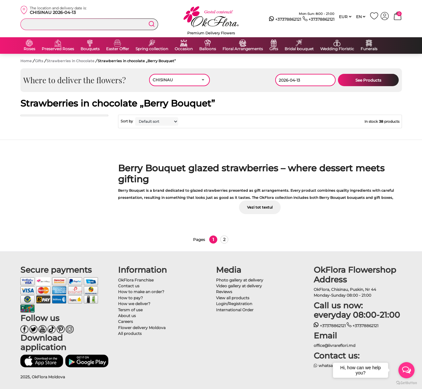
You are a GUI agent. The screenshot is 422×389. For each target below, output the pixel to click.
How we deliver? (134, 303)
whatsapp (326, 365)
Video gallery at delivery (239, 285)
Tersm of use (130, 309)
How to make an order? (141, 291)
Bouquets (90, 49)
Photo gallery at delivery (239, 280)
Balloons (207, 49)
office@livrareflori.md (334, 345)
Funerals (369, 49)
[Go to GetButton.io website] (406, 382)
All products (130, 333)
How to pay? (130, 297)
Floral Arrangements (242, 49)
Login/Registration (234, 303)
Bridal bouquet (299, 49)
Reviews (224, 291)
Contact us (128, 285)
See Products (368, 80)
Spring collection (151, 49)
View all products (232, 297)
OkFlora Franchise (136, 280)
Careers (125, 321)
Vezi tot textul (260, 207)
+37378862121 (285, 19)
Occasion (184, 49)
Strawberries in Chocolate (71, 61)
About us (127, 315)
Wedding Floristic (337, 49)
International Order (235, 309)
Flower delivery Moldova (142, 327)
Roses (29, 49)
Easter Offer (117, 49)
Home (26, 61)
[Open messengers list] (406, 370)
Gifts (273, 49)
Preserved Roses (58, 49)
